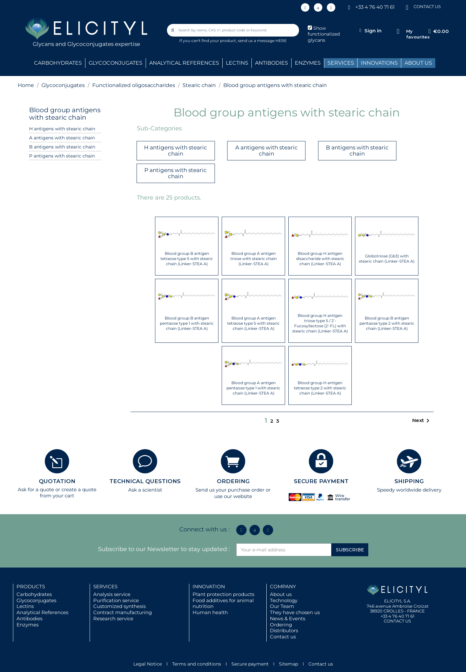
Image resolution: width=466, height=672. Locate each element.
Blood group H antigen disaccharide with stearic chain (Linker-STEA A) (320, 258)
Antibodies (29, 618)
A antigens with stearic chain (62, 138)
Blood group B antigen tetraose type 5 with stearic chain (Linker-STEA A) (187, 258)
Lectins (25, 606)
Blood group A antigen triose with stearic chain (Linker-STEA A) (253, 258)
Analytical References (42, 612)
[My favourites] (397, 31)
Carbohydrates (34, 594)
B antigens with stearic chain (62, 147)
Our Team (282, 606)
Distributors (284, 630)
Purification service (116, 600)
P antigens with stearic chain (62, 156)
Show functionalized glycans (324, 34)
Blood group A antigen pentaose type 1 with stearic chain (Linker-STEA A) (253, 388)
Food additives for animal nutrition (223, 603)
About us (281, 594)
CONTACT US (427, 6)
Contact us (283, 637)
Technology (283, 600)
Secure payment (250, 664)
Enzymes (28, 625)
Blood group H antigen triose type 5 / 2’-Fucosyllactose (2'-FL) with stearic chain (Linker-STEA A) (320, 323)
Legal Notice (147, 664)
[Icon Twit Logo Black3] (318, 7)
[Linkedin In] (305, 7)
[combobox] (233, 30)
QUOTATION (57, 481)
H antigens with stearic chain (62, 129)
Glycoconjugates (36, 600)
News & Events (287, 618)
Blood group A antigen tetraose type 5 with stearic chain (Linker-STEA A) (253, 323)
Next (422, 421)
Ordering (281, 625)
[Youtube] (331, 7)
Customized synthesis (119, 606)
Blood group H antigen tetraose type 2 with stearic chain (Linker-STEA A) (320, 388)
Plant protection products (223, 594)
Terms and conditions (196, 664)
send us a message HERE (262, 40)
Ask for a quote (36, 489)
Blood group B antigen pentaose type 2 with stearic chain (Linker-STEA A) (387, 323)
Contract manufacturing (122, 612)
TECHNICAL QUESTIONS (145, 481)
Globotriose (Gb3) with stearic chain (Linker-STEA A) (387, 259)
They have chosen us (295, 612)
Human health (210, 612)
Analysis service (111, 594)
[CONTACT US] (407, 7)
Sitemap (288, 664)
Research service (113, 618)
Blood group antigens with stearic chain (65, 113)
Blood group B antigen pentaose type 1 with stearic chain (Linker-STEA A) (187, 323)
